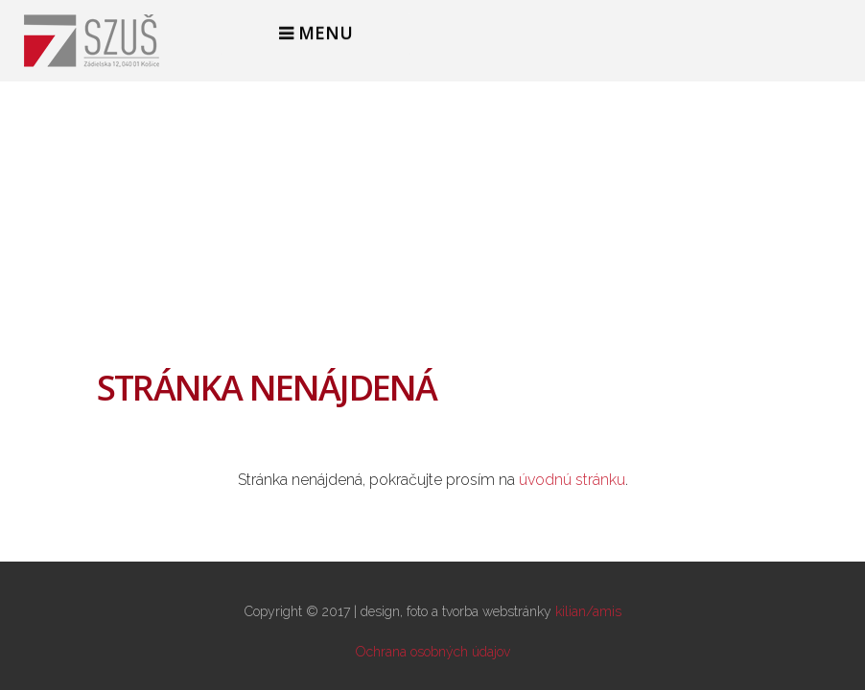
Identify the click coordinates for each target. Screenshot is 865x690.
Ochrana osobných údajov (433, 651)
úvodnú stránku (572, 480)
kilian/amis (588, 611)
